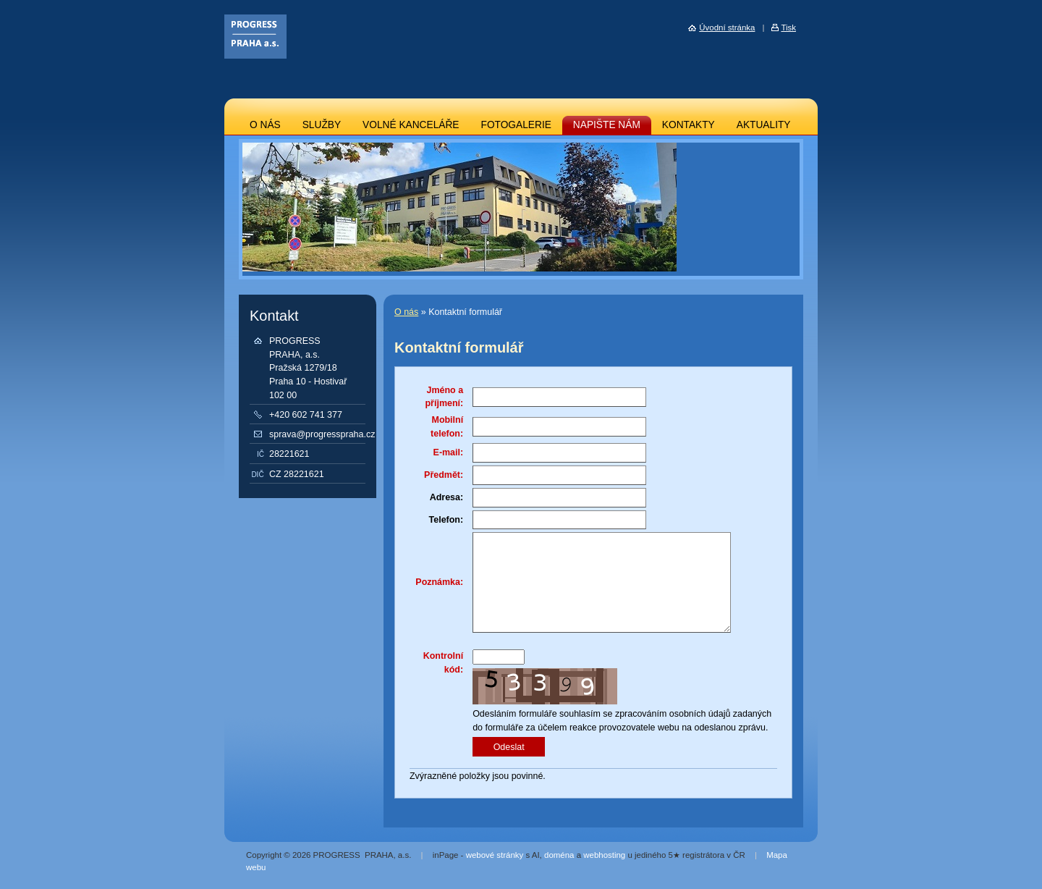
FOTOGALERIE (516, 124)
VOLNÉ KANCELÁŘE (411, 124)
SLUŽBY (321, 124)
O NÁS (265, 124)
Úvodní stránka (727, 27)
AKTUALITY (764, 124)
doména (559, 855)
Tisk (788, 27)
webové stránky (495, 855)
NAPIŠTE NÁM (606, 124)
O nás (406, 312)
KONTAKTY (688, 124)
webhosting (604, 855)
